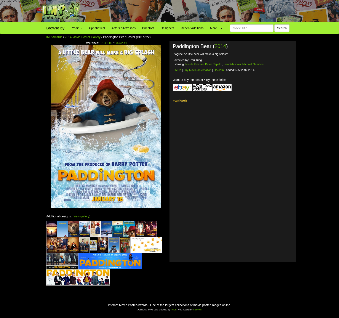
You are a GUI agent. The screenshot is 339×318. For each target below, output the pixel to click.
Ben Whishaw (232, 64)
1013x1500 (105, 43)
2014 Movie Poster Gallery (83, 37)
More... (216, 28)
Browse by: (56, 28)
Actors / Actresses (123, 28)
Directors (148, 28)
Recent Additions (192, 28)
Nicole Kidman (194, 64)
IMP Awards (54, 37)
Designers (167, 28)
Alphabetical (96, 28)
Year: (77, 28)
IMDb (177, 70)
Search (282, 28)
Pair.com (197, 309)
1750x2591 (120, 43)
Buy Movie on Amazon (197, 70)
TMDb (173, 309)
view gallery (81, 216)
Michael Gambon (253, 64)
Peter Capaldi (213, 64)
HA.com (219, 70)
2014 (220, 46)
